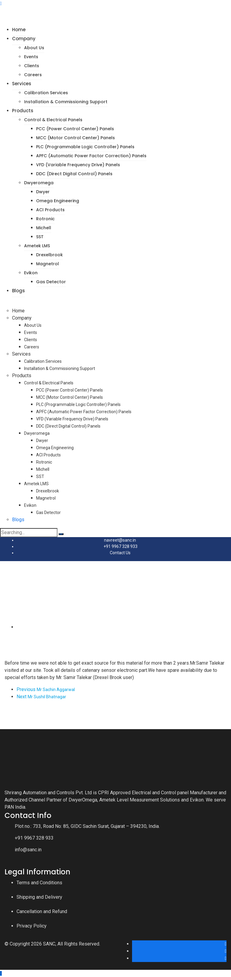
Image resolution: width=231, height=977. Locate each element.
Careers (33, 75)
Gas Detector (51, 282)
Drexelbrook (49, 255)
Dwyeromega (39, 183)
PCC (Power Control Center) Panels (75, 129)
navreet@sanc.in (120, 540)
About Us (34, 48)
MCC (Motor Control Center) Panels (75, 138)
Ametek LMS (37, 246)
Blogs (18, 290)
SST (40, 237)
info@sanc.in (28, 849)
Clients (31, 66)
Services (21, 83)
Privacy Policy (32, 926)
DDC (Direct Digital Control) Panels (74, 174)
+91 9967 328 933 (120, 546)
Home (19, 29)
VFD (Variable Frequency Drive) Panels (78, 165)
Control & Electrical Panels (53, 120)
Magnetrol (47, 264)
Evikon (31, 273)
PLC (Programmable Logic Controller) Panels (85, 147)
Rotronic (45, 219)
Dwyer (43, 192)
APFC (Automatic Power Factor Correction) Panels (91, 156)
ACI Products (50, 210)
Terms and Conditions (39, 882)
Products (22, 110)
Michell (43, 228)
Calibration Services (46, 93)
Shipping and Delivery (39, 897)
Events (31, 57)
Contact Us (120, 552)
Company (23, 38)
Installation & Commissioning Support (65, 102)
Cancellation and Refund (42, 911)
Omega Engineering (57, 201)
